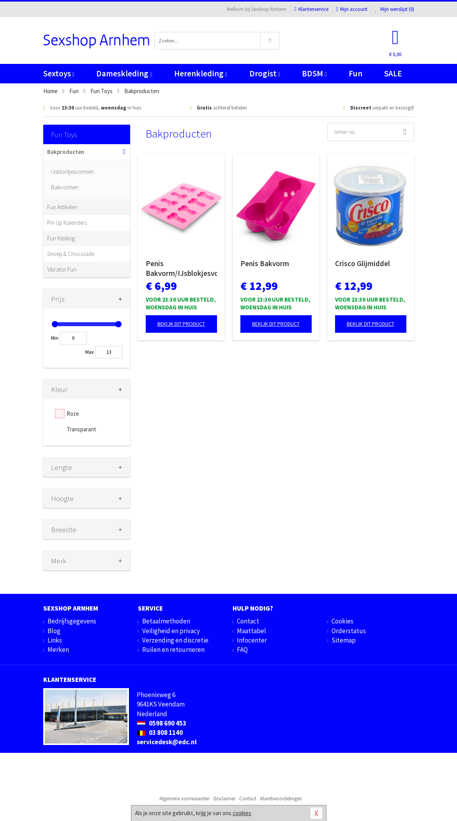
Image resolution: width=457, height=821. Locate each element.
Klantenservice (311, 9)
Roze (73, 413)
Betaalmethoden (166, 621)
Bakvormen (65, 187)
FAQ (242, 649)
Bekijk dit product (181, 323)
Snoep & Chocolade (70, 254)
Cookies (342, 621)
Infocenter (252, 640)
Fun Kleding (61, 238)
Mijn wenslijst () (394, 9)
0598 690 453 (161, 723)
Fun (355, 73)
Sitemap (344, 640)
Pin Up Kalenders (67, 222)
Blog (54, 631)
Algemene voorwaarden (184, 798)
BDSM (314, 73)
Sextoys (58, 73)
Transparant (81, 429)
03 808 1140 (160, 732)
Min (54, 338)
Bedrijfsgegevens (72, 621)
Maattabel (251, 631)
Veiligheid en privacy (171, 631)
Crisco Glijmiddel (362, 263)
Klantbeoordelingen (281, 798)
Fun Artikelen (62, 207)
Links (55, 640)
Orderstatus (349, 631)
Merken (58, 649)
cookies (242, 813)
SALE (393, 73)
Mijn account (351, 9)
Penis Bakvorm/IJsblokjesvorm (181, 268)
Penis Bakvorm (264, 263)
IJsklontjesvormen (72, 171)
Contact (248, 621)
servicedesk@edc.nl (167, 742)
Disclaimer (224, 798)
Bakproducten (65, 151)
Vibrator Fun (61, 269)
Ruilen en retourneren (173, 649)
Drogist (264, 73)
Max (89, 352)
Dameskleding (124, 73)
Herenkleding (200, 73)
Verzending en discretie (175, 640)
